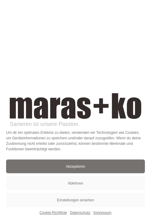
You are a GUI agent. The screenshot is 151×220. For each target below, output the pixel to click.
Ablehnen (75, 183)
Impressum (102, 213)
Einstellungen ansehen (75, 200)
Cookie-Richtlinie (53, 213)
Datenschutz (80, 213)
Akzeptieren (75, 166)
